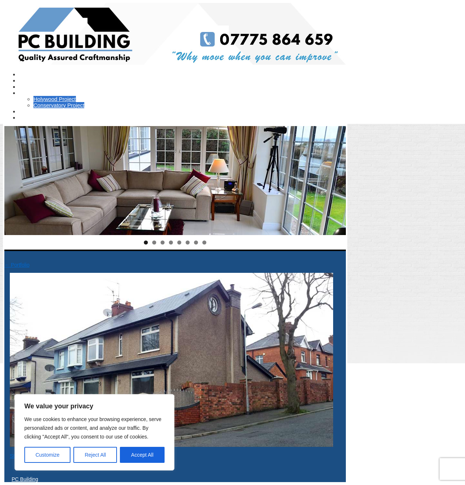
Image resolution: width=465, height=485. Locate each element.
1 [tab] (146, 242)
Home (26, 74)
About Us (30, 80)
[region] (94, 432)
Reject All (95, 455)
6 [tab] (188, 242)
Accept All (142, 455)
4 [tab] (171, 242)
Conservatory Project (58, 105)
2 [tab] (154, 242)
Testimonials (34, 87)
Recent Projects (38, 93)
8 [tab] (204, 242)
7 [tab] (196, 242)
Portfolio (29, 111)
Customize (48, 455)
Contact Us (32, 117)
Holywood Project (54, 99)
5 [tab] (179, 242)
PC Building (25, 479)
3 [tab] (163, 242)
